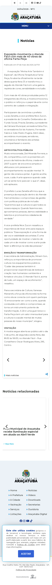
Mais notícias (11, 375)
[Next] (44, 360)
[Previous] (8, 360)
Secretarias (33, 504)
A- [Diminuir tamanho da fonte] (20, 3)
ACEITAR (26, 553)
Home (12, 490)
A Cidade (14, 500)
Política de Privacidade (26, 570)
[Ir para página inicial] (26, 16)
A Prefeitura (15, 495)
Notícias (31, 490)
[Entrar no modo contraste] (14, 2)
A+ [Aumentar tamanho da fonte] (26, 3)
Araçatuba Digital (36, 514)
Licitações (14, 514)
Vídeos (31, 495)
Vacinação (14, 504)
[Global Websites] (26, 576)
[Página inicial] (26, 476)
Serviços (13, 509)
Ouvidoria (32, 509)
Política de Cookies (26, 545)
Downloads (33, 500)
